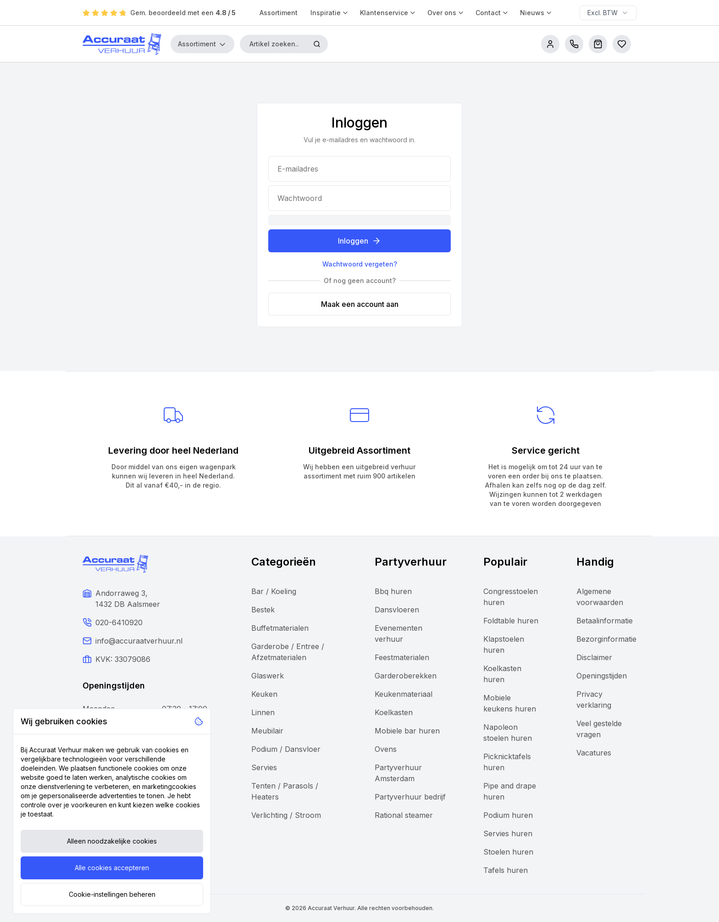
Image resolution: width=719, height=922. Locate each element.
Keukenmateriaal (403, 694)
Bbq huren (393, 591)
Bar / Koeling (273, 591)
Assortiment (279, 13)
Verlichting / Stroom (286, 815)
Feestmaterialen (402, 657)
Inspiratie (329, 13)
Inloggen (359, 240)
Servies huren (507, 833)
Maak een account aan (359, 304)
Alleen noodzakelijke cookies (112, 841)
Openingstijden (601, 675)
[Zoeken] (316, 44)
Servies (264, 767)
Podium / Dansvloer (286, 749)
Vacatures (593, 752)
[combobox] (608, 13)
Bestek (263, 609)
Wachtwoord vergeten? (359, 264)
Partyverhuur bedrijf (410, 796)
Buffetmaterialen (280, 628)
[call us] (574, 44)
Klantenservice (388, 13)
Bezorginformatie (606, 639)
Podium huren (508, 815)
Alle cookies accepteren (112, 868)
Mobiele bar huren (407, 730)
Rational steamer (404, 815)
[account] (550, 44)
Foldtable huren (510, 620)
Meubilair (267, 730)
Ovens (386, 749)
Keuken (264, 694)
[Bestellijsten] (622, 44)
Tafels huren (505, 870)
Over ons (446, 13)
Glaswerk (267, 675)
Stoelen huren (508, 851)
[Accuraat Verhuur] (122, 44)
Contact (492, 13)
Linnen (263, 712)
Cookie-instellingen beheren (112, 894)
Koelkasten (394, 712)
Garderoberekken (406, 675)
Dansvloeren (397, 609)
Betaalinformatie (604, 620)
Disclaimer (594, 657)
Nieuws (536, 13)
